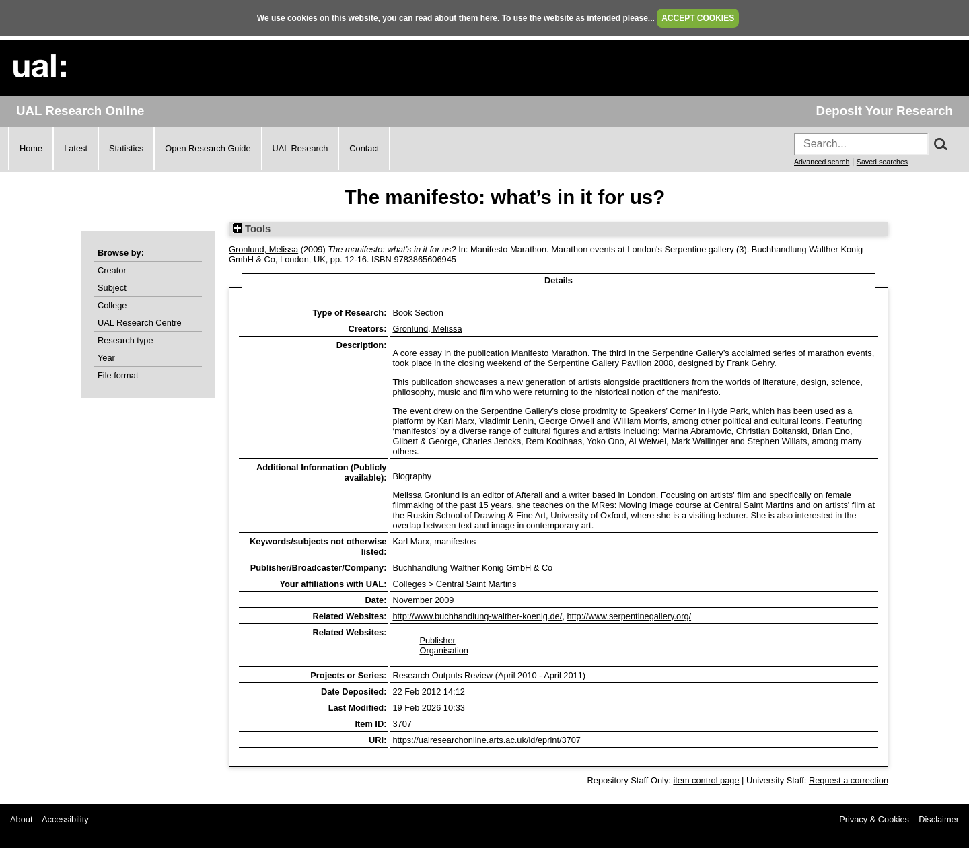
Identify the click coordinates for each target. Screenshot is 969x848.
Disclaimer (939, 819)
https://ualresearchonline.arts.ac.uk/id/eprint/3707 (486, 740)
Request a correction (848, 780)
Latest (75, 148)
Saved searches (882, 161)
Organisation (443, 650)
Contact (364, 148)
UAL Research (300, 148)
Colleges (409, 584)
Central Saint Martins (476, 584)
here (488, 18)
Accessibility (65, 819)
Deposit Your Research (884, 111)
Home (31, 148)
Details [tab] (558, 280)
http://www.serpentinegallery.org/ (629, 616)
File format (118, 375)
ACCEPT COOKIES (697, 18)
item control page (706, 780)
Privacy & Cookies (874, 819)
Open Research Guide (207, 148)
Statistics (126, 148)
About (21, 819)
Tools (252, 228)
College (112, 305)
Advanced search (821, 161)
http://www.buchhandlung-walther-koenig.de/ (477, 616)
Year (106, 358)
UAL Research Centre (140, 323)
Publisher (437, 640)
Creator (112, 270)
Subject (112, 288)
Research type (125, 340)
